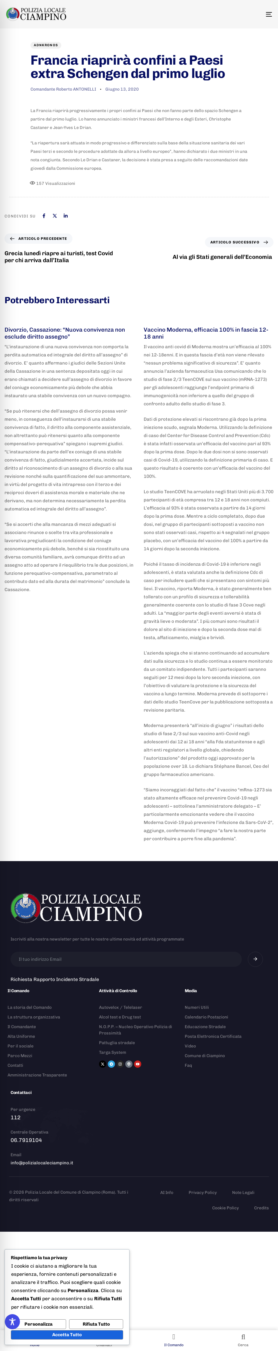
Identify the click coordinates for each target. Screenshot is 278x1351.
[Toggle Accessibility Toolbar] (12, 1322)
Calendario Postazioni (206, 1017)
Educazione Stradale (205, 1026)
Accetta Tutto (67, 1334)
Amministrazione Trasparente (37, 1075)
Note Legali (243, 1192)
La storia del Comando (30, 1007)
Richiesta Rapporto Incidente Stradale (55, 979)
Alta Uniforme (21, 1036)
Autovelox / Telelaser (120, 1007)
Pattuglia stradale (117, 1042)
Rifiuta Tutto (96, 1324)
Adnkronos (46, 45)
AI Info (166, 1192)
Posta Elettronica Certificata (213, 1036)
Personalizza (38, 1324)
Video (190, 1046)
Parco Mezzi (20, 1055)
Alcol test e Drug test (120, 1017)
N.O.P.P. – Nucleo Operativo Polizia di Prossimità (135, 1030)
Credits (261, 1208)
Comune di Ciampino (205, 1055)
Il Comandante (22, 1026)
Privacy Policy (203, 1192)
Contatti (15, 1065)
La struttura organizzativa (34, 1017)
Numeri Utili (197, 1007)
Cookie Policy (225, 1208)
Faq (188, 1065)
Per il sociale (21, 1046)
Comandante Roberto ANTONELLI (63, 89)
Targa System (112, 1052)
